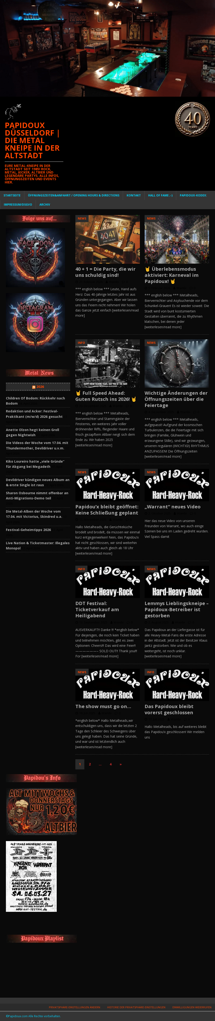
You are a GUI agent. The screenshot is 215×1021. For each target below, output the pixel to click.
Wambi (114, 282)
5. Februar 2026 (159, 288)
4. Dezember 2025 (161, 412)
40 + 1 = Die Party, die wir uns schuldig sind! (105, 272)
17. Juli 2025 (156, 719)
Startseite (12, 195)
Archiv (44, 205)
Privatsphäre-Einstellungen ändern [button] (74, 1007)
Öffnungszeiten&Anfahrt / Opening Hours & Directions (73, 195)
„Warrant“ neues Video (173, 506)
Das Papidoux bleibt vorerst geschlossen (169, 709)
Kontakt (134, 195)
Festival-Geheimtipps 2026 (28, 529)
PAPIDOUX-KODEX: (193, 195)
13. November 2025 (92, 519)
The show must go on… (103, 706)
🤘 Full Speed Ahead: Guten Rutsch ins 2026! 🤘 (106, 396)
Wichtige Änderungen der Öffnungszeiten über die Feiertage (176, 399)
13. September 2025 (93, 622)
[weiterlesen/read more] (163, 327)
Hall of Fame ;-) (160, 195)
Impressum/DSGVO (18, 205)
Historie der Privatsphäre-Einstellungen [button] (136, 1007)
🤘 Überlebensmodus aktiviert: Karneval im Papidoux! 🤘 (171, 275)
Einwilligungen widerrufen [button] (191, 1007)
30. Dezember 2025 (92, 406)
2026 (40, 386)
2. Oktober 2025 (159, 513)
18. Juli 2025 (87, 713)
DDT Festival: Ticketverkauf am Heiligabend (97, 609)
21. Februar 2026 (91, 282)
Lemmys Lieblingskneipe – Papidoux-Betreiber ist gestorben (177, 609)
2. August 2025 (158, 622)
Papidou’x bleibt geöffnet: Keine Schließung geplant (106, 509)
